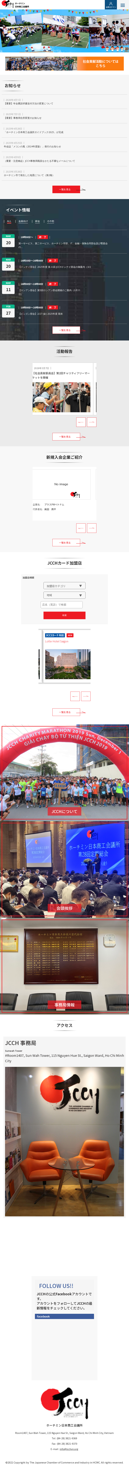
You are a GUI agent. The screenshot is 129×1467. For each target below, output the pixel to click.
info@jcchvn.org (69, 1449)
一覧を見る (65, 189)
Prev (81, 422)
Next (91, 422)
